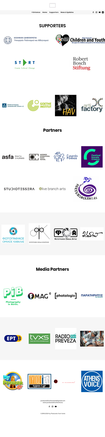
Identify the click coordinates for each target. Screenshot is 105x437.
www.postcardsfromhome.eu (53, 402)
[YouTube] (100, 12)
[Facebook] (93, 12)
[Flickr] (103, 12)
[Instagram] (96, 12)
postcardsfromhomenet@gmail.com (52, 401)
